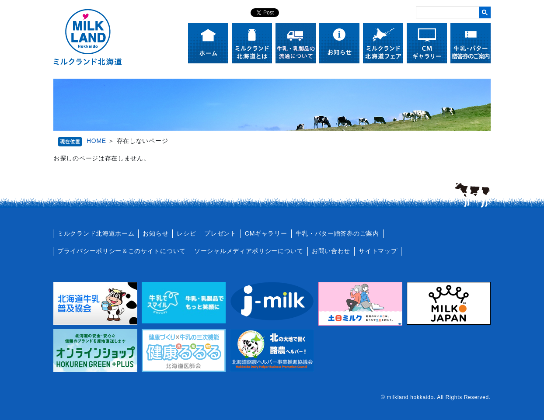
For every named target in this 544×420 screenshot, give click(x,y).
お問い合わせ (331, 250)
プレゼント (220, 233)
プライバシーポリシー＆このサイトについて (121, 250)
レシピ (186, 233)
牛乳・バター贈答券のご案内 (337, 233)
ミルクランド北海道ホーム (95, 233)
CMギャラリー (266, 233)
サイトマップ (378, 250)
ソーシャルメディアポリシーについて (248, 250)
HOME (96, 140)
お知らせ (155, 233)
